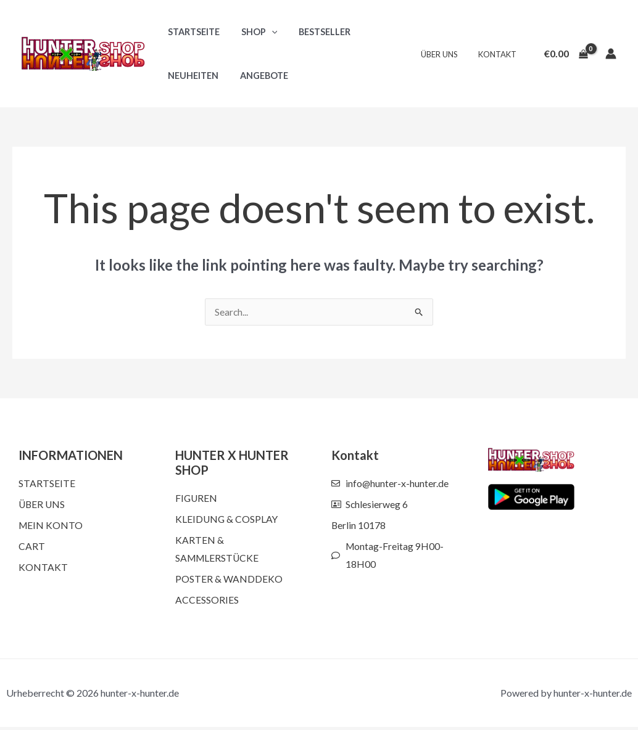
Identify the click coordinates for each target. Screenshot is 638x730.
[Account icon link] (610, 53)
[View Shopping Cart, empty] (566, 53)
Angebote (258, 75)
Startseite (192, 32)
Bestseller (316, 32)
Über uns (445, 54)
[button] (266, 32)
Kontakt (499, 54)
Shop (254, 32)
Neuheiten (191, 75)
